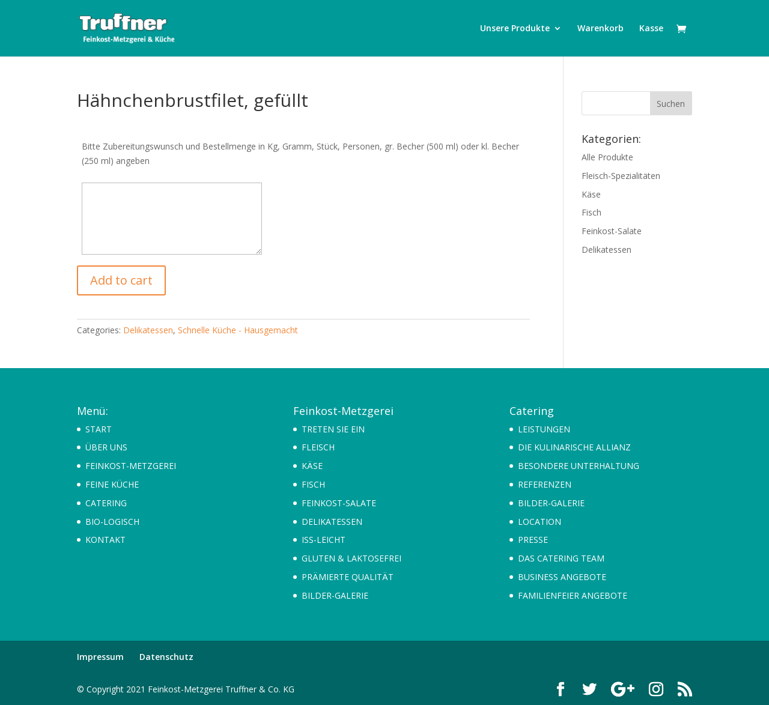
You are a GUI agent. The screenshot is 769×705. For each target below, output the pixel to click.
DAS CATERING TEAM (561, 558)
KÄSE (312, 465)
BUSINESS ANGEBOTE (562, 576)
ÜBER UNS (106, 447)
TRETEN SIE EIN (333, 429)
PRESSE (533, 539)
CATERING (106, 503)
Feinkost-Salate (612, 231)
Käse (591, 194)
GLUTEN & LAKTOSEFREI (351, 558)
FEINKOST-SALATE (339, 503)
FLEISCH (318, 447)
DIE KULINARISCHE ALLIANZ (574, 447)
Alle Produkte (607, 157)
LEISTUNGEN (544, 429)
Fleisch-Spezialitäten (621, 175)
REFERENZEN (544, 484)
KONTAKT (105, 539)
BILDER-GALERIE (335, 595)
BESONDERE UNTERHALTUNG (578, 465)
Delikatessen (148, 330)
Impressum (100, 656)
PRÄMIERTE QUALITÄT (348, 576)
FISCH (313, 484)
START (98, 429)
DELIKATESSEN (332, 521)
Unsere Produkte (515, 29)
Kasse (651, 29)
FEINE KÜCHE (112, 484)
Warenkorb (600, 29)
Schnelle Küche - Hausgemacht (238, 330)
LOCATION (539, 521)
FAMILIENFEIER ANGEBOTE (572, 595)
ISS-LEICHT (323, 539)
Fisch (591, 212)
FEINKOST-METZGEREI (130, 465)
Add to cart (121, 280)
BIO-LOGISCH (112, 521)
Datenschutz (166, 656)
